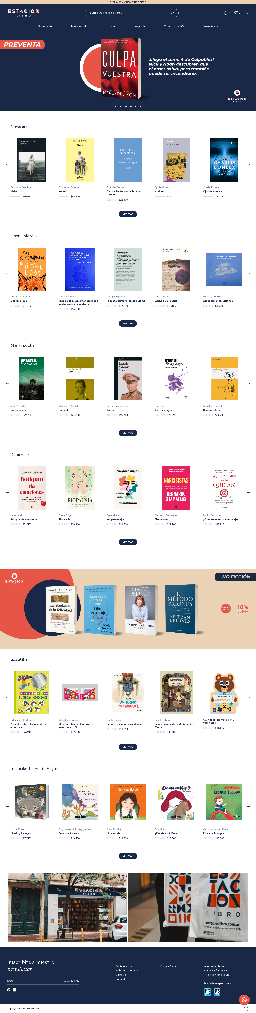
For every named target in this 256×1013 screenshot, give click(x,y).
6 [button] (141, 106)
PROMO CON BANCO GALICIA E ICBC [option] (128, 2)
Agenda (140, 26)
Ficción (111, 26)
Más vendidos (80, 26)
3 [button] (126, 106)
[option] (128, 71)
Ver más (128, 214)
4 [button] (131, 106)
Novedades (45, 26)
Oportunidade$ (174, 26)
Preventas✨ (210, 26)
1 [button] (115, 106)
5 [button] (136, 106)
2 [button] (121, 106)
